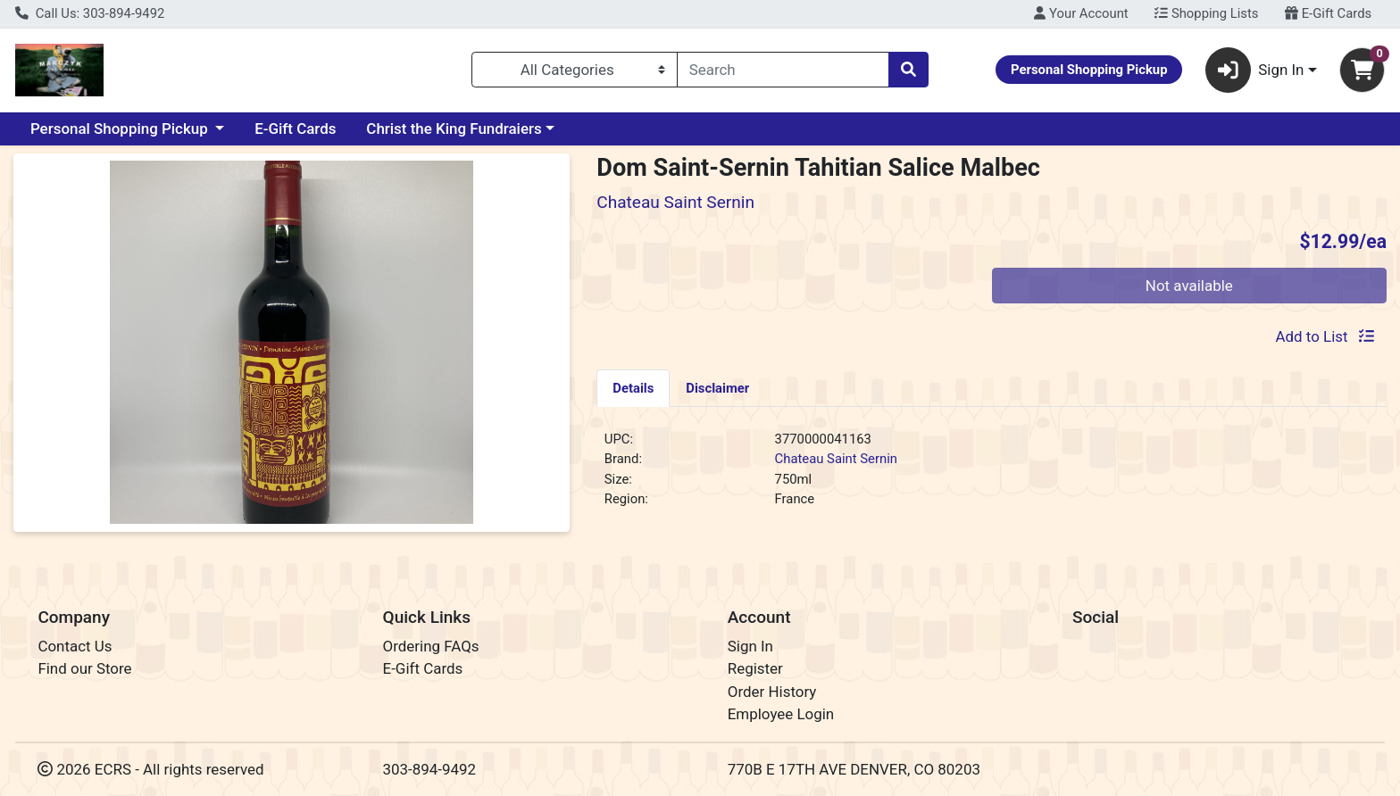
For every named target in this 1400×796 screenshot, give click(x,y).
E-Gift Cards (1328, 13)
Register (755, 668)
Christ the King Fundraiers (453, 128)
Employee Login (781, 714)
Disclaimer (717, 388)
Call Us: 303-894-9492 (89, 13)
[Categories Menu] (574, 69)
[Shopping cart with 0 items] (1362, 70)
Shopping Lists (1206, 13)
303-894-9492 (430, 769)
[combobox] (783, 69)
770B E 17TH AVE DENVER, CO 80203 (854, 769)
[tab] (633, 387)
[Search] (783, 69)
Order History (772, 692)
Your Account (1081, 13)
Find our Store (84, 668)
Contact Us (75, 646)
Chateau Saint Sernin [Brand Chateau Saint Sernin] (836, 459)
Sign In (750, 646)
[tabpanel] (991, 476)
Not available (1189, 285)
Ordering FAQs (431, 646)
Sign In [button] (1254, 70)
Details (633, 388)
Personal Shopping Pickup (121, 128)
